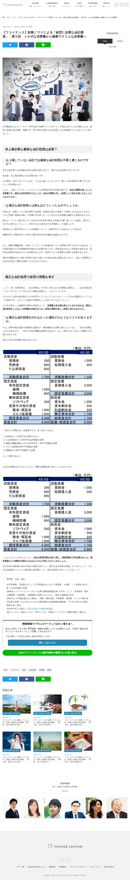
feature (106, 4)
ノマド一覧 (20, 867)
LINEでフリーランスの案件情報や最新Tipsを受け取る (47, 652)
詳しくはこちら (47, 642)
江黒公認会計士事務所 (37, 609)
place (66, 4)
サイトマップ (95, 867)
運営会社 (52, 867)
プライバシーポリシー (78, 867)
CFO (5, 670)
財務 (49, 670)
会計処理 (32, 670)
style (79, 4)
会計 (24, 670)
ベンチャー (14, 670)
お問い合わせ (109, 867)
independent (52, 4)
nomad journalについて (37, 867)
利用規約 (62, 867)
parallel (35, 4)
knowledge (93, 4)
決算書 (41, 670)
